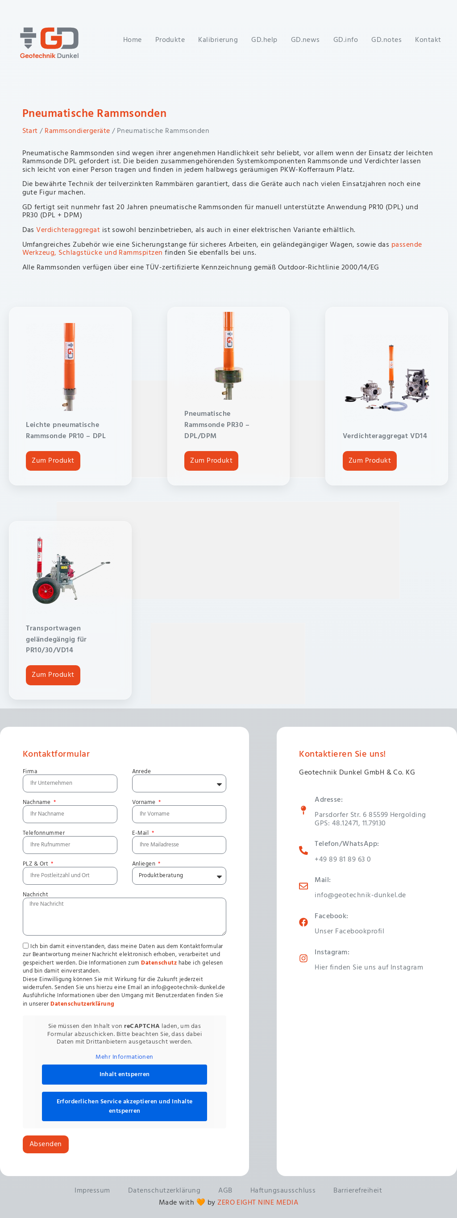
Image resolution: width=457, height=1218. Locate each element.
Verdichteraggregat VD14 (385, 436)
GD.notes (386, 40)
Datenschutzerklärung (82, 1004)
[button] (19, 1198)
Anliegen (144, 864)
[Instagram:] (303, 958)
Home (132, 40)
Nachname (37, 802)
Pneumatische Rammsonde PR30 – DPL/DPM (216, 425)
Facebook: (331, 916)
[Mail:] (303, 886)
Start (30, 131)
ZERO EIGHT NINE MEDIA (257, 1203)
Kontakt (428, 40)
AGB (225, 1191)
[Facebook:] (303, 922)
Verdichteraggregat (68, 230)
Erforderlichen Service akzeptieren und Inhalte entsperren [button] (124, 1106)
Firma (30, 772)
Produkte (170, 40)
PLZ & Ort (36, 864)
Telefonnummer (44, 833)
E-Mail (141, 833)
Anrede (141, 772)
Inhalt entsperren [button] (124, 1074)
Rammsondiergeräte (77, 131)
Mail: (323, 880)
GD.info (345, 40)
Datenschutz (159, 963)
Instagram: (332, 952)
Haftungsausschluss (283, 1191)
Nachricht (35, 895)
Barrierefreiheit (357, 1191)
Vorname (145, 802)
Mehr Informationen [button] (125, 1057)
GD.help (264, 40)
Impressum (92, 1191)
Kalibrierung (218, 40)
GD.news (305, 40)
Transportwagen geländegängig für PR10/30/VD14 (56, 640)
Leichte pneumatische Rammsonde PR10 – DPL (66, 430)
